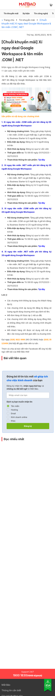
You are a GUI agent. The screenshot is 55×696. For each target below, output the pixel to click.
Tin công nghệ (41, 13)
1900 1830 (27, 675)
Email (13, 413)
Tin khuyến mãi (11, 13)
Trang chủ (9, 20)
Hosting (14, 410)
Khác (13, 421)
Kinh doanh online (19, 417)
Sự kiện (26, 13)
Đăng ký (28, 426)
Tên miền (15, 406)
